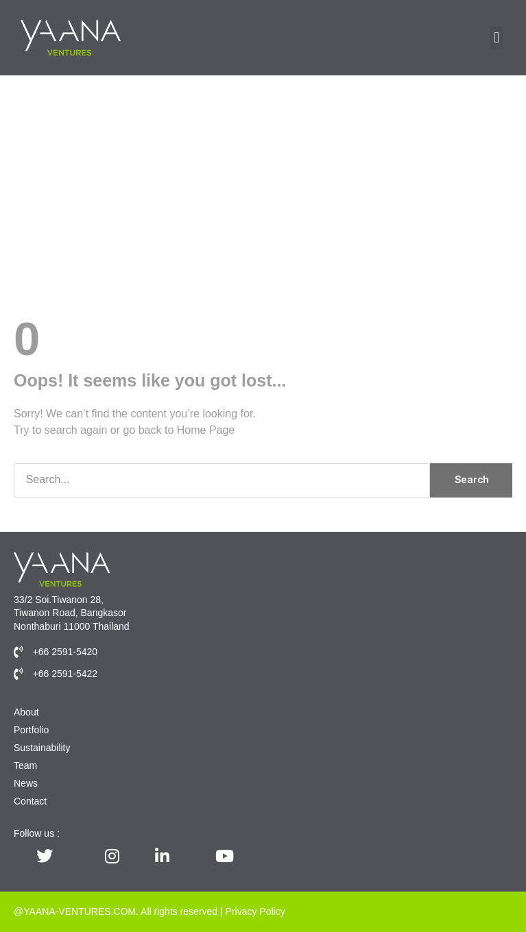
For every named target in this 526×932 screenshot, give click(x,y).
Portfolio (31, 729)
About (26, 712)
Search (471, 479)
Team (25, 765)
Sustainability (42, 747)
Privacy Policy (255, 911)
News (26, 783)
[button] (496, 38)
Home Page (206, 430)
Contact (30, 801)
